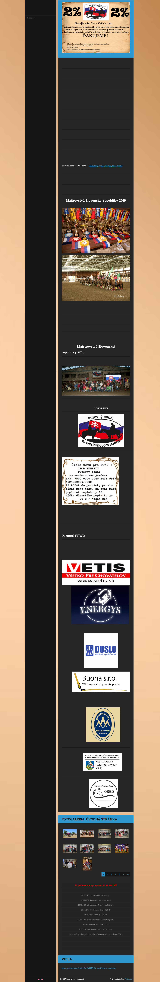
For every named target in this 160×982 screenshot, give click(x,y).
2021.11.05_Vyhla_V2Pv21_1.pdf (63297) (106, 165)
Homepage (31, 18)
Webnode (128, 979)
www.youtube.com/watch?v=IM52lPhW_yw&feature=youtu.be (89, 968)
